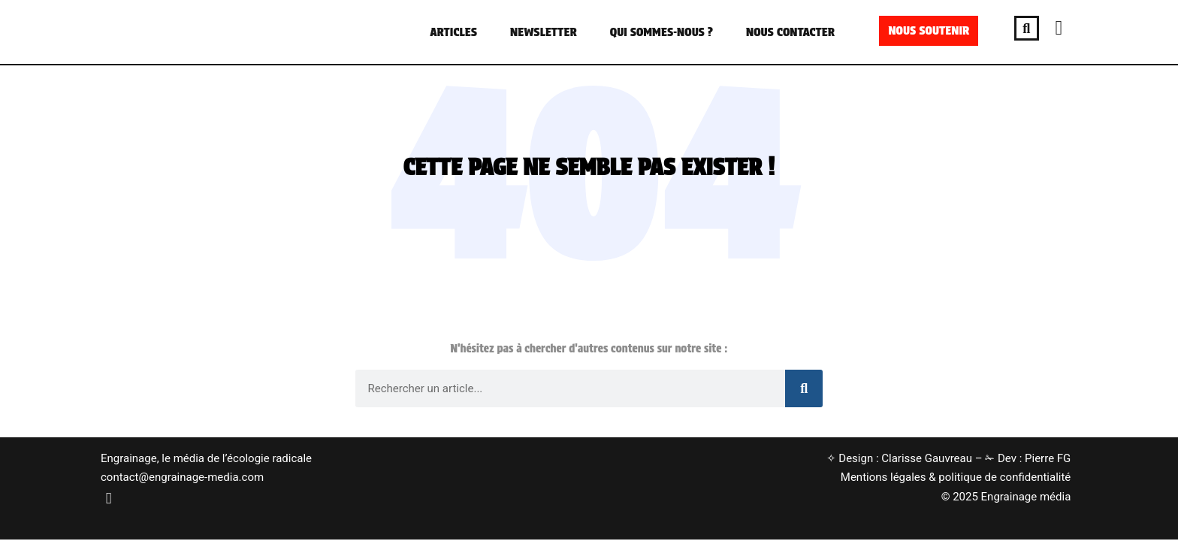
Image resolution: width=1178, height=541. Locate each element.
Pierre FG (1048, 458)
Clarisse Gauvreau (926, 458)
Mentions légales (883, 477)
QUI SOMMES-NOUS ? (661, 32)
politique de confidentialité (1004, 477)
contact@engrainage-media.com (182, 477)
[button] (1026, 28)
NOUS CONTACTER (790, 32)
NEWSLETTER (543, 32)
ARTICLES (453, 32)
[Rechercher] (804, 388)
